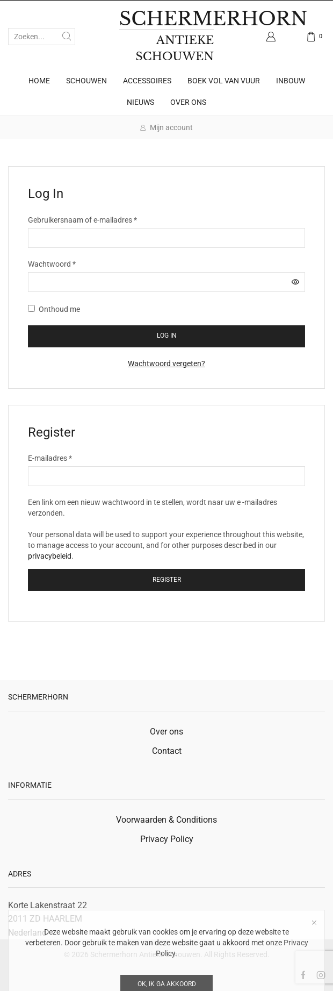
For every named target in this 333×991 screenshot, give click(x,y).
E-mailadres (50, 457)
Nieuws (140, 102)
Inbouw (290, 80)
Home (39, 80)
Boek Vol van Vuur (223, 80)
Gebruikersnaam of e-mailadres (82, 219)
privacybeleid (49, 556)
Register (167, 579)
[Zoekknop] (67, 36)
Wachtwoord (52, 263)
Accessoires (147, 80)
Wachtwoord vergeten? (166, 363)
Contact (167, 751)
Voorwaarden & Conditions (166, 820)
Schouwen (86, 80)
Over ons (188, 102)
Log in (167, 335)
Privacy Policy (166, 839)
